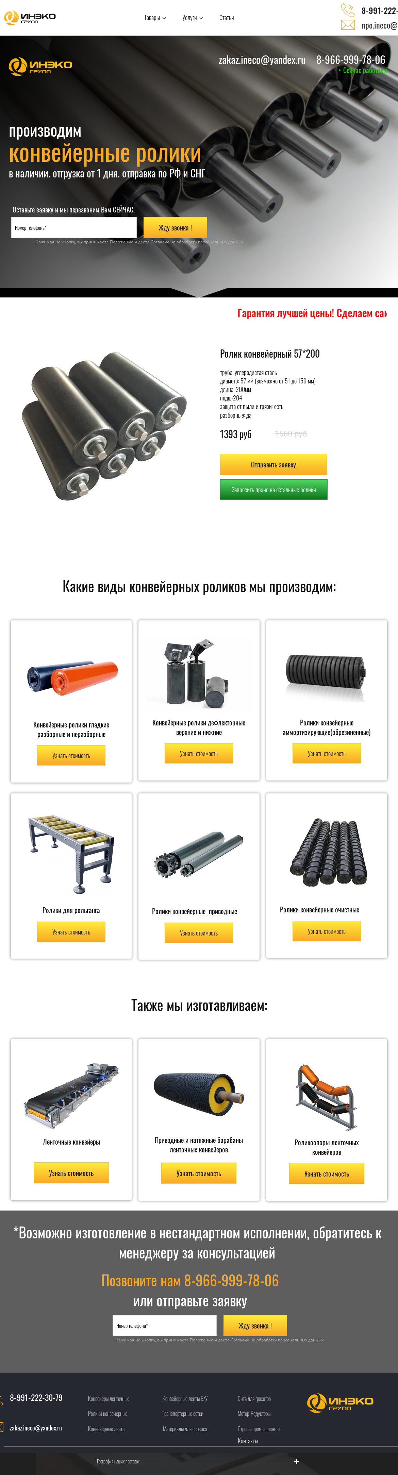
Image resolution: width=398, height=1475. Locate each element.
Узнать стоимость (71, 755)
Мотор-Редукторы (254, 1413)
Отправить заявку (273, 464)
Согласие (160, 242)
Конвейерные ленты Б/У (185, 1398)
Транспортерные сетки (182, 1413)
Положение (121, 242)
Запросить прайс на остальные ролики (274, 489)
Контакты (248, 1440)
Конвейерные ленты (106, 1429)
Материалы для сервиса (185, 1429)
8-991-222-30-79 (36, 1397)
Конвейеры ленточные (108, 1398)
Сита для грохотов (254, 1398)
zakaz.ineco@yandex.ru (36, 1427)
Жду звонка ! (175, 227)
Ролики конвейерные (107, 1413)
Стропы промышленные (259, 1429)
